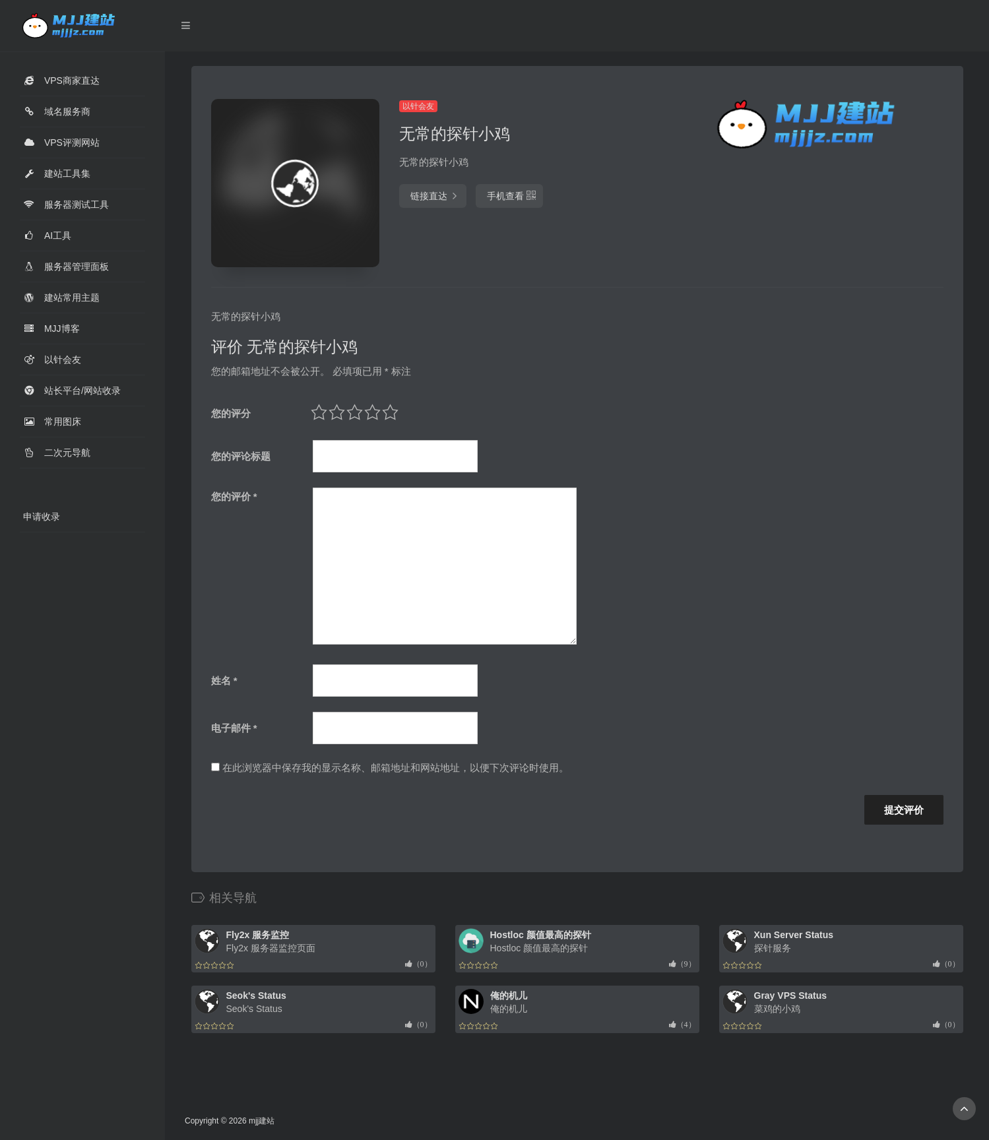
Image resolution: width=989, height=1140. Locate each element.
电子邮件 (234, 728)
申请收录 (41, 516)
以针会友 (418, 106)
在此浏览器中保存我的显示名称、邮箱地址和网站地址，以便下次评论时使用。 (395, 767)
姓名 (224, 680)
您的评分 (231, 413)
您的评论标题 (241, 456)
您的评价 (234, 496)
